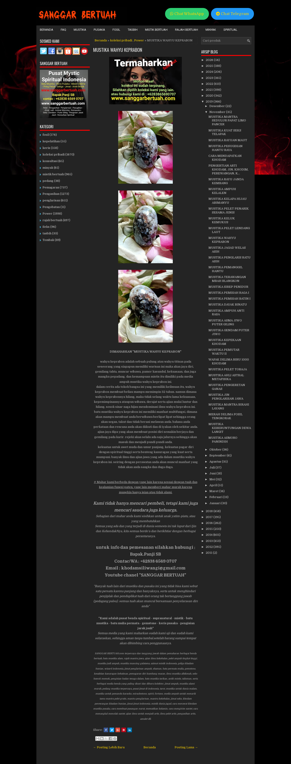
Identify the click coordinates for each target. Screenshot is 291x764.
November (217, 112)
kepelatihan (51, 141)
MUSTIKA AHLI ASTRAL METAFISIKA (226, 377)
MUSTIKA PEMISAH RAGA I (228, 292)
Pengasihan (51, 193)
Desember (217, 106)
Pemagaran (51, 187)
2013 (209, 541)
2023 (210, 78)
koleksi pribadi (121, 40)
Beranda (46, 29)
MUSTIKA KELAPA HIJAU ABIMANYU (227, 200)
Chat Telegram (232, 14)
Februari (216, 497)
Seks (46, 226)
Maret (214, 491)
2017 (209, 517)
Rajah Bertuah (186, 29)
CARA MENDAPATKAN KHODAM (225, 157)
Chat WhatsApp (187, 14)
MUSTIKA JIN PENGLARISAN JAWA (225, 396)
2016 (209, 523)
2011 (209, 552)
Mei (212, 479)
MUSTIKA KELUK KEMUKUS (221, 220)
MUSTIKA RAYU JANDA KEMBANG (226, 181)
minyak (48, 167)
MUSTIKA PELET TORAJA (227, 369)
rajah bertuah (52, 220)
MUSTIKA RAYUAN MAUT (227, 140)
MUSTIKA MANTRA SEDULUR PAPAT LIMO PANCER (227, 120)
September (218, 455)
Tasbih (133, 29)
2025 (210, 66)
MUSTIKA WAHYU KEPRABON (117, 49)
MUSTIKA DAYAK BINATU (227, 304)
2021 (209, 89)
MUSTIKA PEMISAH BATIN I (229, 298)
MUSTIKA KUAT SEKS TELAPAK (224, 132)
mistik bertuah (53, 174)
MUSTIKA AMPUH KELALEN (222, 191)
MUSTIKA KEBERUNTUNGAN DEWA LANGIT (229, 427)
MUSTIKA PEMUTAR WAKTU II (223, 351)
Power (139, 40)
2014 (209, 534)
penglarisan (51, 200)
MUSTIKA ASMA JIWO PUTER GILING (225, 322)
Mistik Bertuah (156, 29)
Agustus (215, 461)
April (213, 485)
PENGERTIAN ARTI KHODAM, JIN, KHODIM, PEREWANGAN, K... (228, 169)
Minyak (211, 29)
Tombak (48, 240)
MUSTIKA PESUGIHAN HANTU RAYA (225, 148)
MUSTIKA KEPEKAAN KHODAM (224, 342)
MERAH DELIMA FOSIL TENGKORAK (225, 416)
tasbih (47, 233)
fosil (46, 134)
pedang (48, 181)
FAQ (63, 29)
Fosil (116, 29)
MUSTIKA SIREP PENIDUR (228, 286)
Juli (212, 467)
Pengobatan (51, 207)
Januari (215, 503)
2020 (210, 95)
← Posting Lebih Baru (109, 747)
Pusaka (99, 29)
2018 (209, 511)
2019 (209, 101)
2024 (210, 71)
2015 (209, 529)
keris (46, 148)
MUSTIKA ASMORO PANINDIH (222, 439)
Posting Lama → (186, 747)
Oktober (215, 449)
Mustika (80, 29)
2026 (210, 60)
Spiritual (230, 29)
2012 (209, 547)
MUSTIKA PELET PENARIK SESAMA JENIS (228, 210)
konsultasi (50, 161)
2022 (210, 83)
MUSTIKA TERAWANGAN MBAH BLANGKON (227, 279)
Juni (212, 473)
